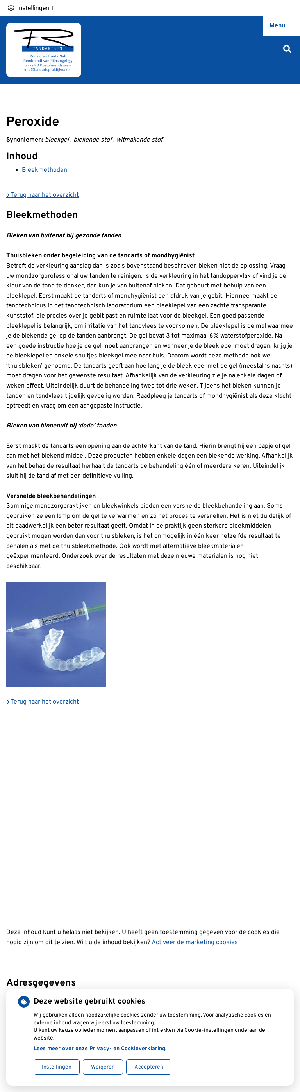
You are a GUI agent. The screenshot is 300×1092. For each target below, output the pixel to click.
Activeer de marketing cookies (195, 943)
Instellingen (56, 1067)
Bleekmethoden (44, 170)
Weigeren (103, 1067)
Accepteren (148, 1067)
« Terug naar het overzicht (42, 195)
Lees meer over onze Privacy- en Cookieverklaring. (100, 1048)
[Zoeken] (287, 50)
